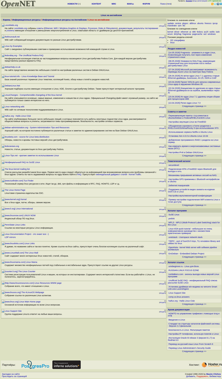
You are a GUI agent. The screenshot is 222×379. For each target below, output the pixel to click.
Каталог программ (177, 211)
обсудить (163, 26)
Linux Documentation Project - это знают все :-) (27, 234)
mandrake (172, 25)
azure (170, 34)
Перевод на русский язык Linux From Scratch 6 (190, 344)
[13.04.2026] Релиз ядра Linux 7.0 (184, 103)
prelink (171, 218)
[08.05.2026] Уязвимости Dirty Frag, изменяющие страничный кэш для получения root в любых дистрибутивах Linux (191, 63)
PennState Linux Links (15, 225)
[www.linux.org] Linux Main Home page (22, 302)
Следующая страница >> (194, 106)
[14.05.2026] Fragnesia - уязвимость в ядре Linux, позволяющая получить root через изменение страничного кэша (192, 54)
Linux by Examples (13, 46)
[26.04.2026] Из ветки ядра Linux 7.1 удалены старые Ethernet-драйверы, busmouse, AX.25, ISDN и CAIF (193, 77)
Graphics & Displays (77, 28)
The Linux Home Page (15, 190)
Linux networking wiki (14, 106)
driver (177, 32)
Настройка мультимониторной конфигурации (190, 196)
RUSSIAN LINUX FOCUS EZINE (183, 270)
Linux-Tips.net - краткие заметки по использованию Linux (32, 155)
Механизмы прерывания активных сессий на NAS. (192, 175)
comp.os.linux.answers (178, 297)
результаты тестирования (146, 28)
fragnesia (186, 34)
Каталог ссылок (176, 262)
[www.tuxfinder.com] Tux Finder (19, 181)
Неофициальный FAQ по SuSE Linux (22, 162)
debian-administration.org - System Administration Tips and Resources (37, 127)
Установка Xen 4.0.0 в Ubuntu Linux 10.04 (188, 136)
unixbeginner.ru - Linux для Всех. (183, 266)
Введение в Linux (176, 320)
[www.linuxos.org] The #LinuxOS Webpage (24, 292)
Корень (6, 20)
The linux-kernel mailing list (17, 169)
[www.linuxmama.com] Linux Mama (21, 262)
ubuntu (200, 23)
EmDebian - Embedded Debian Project (186, 253)
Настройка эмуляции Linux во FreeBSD (187, 122)
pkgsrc (185, 23)
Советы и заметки (177, 112)
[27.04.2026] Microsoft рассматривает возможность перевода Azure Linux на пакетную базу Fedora (192, 70)
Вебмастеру (215, 376)
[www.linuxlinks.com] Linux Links (20, 243)
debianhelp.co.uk (12, 67)
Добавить (190, 376)
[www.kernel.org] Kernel (16, 199)
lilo (184, 25)
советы (40, 28)
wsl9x (212, 32)
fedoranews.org (12, 146)
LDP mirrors (10, 237)
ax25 (206, 32)
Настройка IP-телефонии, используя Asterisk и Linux (193, 334)
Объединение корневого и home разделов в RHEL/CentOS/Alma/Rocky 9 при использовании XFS (193, 127)
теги (169, 4)
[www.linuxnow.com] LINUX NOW (20, 215)
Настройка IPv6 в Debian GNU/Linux (185, 152)
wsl (204, 34)
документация (125, 28)
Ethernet (49, 28)
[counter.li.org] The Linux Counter (20, 271)
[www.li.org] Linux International (19, 209)
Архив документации (179, 309)
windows (212, 34)
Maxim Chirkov (213, 374)
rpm (179, 25)
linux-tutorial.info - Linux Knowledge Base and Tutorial (29, 76)
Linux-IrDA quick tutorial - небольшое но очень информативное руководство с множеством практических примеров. (190, 231)
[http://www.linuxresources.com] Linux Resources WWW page (33, 283)
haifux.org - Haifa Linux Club (18, 116)
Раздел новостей (176, 48)
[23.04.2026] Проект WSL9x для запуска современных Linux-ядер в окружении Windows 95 (194, 83)
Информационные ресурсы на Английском (64, 20)
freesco (208, 23)
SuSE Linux (173, 214)
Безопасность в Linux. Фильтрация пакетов (189, 330)
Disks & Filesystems (107, 28)
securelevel (173, 165)
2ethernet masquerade (178, 185)
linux (172, 42)
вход (194, 1)
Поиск (163, 4)
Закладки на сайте (11, 374)
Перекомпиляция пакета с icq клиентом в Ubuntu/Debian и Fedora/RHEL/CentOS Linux (189, 117)
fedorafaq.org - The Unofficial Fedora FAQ (24, 55)
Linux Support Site (13, 311)
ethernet (184, 32)
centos (178, 23)
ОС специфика (177, 40)
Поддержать (202, 376)
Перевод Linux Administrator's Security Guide (189, 348)
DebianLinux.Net (12, 86)
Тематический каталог (179, 161)
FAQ (79, 174)
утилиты (10, 30)
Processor (92, 28)
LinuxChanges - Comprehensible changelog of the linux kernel (33, 95)
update (170, 23)
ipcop (215, 23)
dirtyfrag (177, 34)
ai (190, 32)
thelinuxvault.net (12, 37)
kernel (170, 32)
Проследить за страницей (14, 376)
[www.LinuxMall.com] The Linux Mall (21, 253)
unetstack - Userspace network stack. (185, 237)
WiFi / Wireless (61, 28)
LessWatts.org (11, 25)
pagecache (197, 34)
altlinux (193, 23)
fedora (200, 32)
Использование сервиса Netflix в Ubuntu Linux (190, 132)
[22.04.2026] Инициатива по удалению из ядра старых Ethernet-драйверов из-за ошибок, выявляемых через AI (194, 90)
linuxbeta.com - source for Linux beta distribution (27, 137)
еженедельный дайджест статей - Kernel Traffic (118, 174)
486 (194, 32)
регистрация (202, 1)
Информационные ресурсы (26, 20)
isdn (218, 32)
